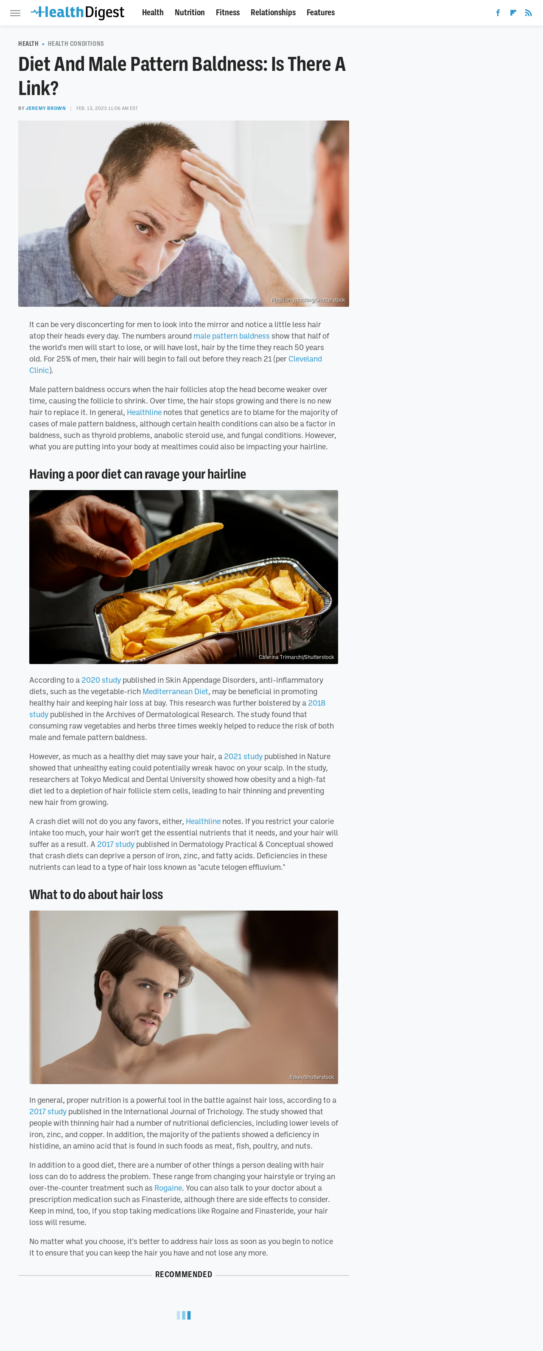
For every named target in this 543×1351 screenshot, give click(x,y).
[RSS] (528, 14)
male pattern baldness (231, 335)
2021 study (243, 756)
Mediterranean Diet (175, 691)
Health (153, 12)
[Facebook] (498, 14)
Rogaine (168, 1187)
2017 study (115, 844)
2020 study (101, 679)
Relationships (273, 12)
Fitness (228, 12)
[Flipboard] (513, 14)
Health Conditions (76, 43)
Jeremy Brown (46, 108)
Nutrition (190, 12)
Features (321, 12)
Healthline (144, 412)
